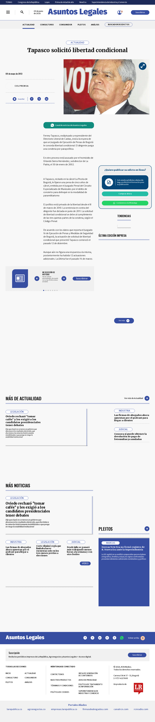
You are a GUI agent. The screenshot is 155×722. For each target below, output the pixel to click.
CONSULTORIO (47, 25)
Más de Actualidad (23, 398)
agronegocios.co (36, 709)
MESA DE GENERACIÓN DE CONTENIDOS (88, 674)
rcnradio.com (141, 709)
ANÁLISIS (95, 25)
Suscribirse (140, 12)
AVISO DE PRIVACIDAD (88, 680)
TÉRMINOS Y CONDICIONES (62, 685)
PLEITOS (82, 25)
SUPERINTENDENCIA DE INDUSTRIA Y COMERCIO (89, 692)
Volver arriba (136, 638)
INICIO (8, 673)
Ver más (124, 320)
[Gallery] (50, 277)
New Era (82, 2)
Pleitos (106, 528)
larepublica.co (14, 709)
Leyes (47, 2)
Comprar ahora (125, 194)
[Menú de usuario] (119, 12)
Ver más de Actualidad (136, 398)
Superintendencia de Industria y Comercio (109, 2)
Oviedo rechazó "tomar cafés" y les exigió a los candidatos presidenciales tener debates (23, 421)
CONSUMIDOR (65, 25)
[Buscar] (22, 12)
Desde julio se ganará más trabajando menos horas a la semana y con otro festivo (79, 551)
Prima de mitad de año (64, 2)
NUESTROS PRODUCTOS (61, 680)
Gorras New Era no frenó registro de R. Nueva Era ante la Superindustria (123, 548)
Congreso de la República (28, 2)
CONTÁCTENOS (57, 674)
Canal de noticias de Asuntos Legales (69, 125)
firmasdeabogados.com (95, 709)
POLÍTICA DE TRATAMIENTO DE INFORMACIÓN (90, 685)
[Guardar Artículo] (18, 99)
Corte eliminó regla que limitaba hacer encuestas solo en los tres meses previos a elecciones (48, 551)
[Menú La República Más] (8, 12)
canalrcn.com (121, 709)
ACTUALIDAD (29, 25)
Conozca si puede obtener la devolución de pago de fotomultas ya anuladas (130, 437)
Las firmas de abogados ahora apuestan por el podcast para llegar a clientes (131, 418)
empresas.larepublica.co (64, 709)
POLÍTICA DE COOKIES (60, 692)
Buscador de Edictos (118, 25)
